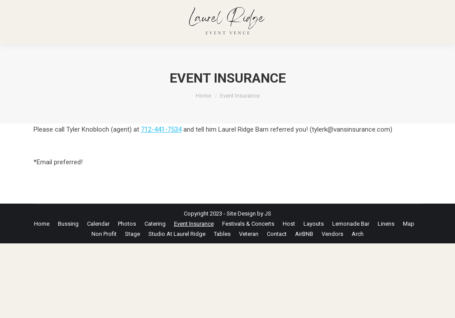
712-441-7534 (161, 129)
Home (203, 95)
